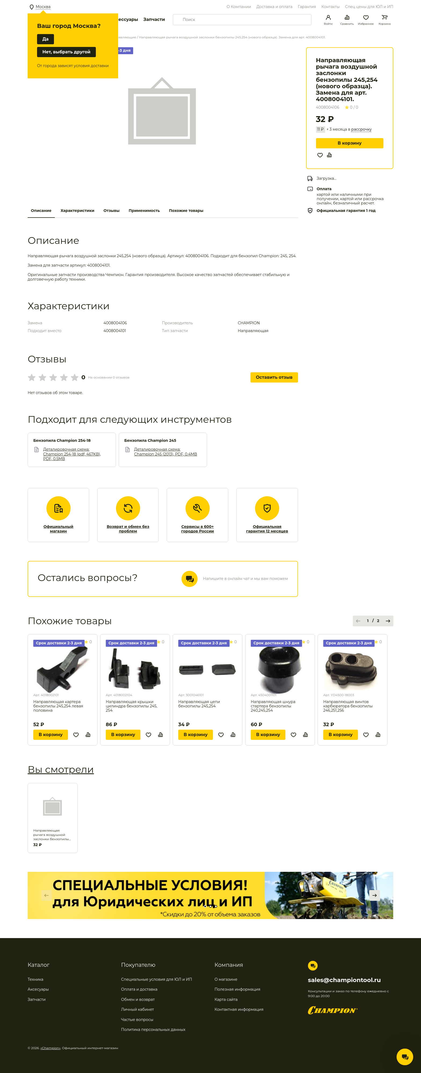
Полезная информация (237, 989)
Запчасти (154, 19)
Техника (35, 979)
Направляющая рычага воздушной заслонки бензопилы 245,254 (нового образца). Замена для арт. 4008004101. (51, 834)
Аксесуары (38, 989)
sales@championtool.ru (344, 980)
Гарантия (307, 6)
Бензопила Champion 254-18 (61, 440)
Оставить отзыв (274, 377)
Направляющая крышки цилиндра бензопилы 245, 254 (131, 706)
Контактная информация (239, 1009)
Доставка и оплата (274, 6)
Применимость (144, 210)
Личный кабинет (137, 1009)
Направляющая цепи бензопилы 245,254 (199, 704)
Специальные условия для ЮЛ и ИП (156, 979)
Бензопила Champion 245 (150, 440)
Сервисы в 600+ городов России (197, 529)
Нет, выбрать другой (66, 51)
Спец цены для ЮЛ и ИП (369, 6)
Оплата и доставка (139, 989)
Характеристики (78, 210)
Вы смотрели (61, 769)
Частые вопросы (137, 1019)
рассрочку (361, 129)
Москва (43, 6)
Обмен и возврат (138, 999)
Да (45, 39)
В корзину (350, 143)
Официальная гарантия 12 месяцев (267, 529)
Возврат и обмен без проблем (128, 529)
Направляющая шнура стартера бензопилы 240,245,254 (273, 706)
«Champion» (51, 1048)
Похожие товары (186, 210)
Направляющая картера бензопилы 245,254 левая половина (58, 706)
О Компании (239, 6)
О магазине (226, 979)
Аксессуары (124, 19)
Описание (41, 210)
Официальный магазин (58, 529)
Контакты (330, 6)
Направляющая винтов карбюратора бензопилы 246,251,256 (348, 706)
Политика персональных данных (153, 1029)
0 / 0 (351, 107)
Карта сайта (226, 999)
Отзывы (111, 210)
